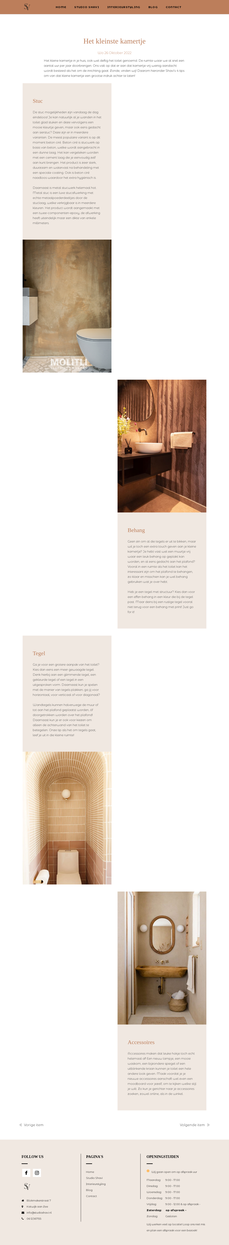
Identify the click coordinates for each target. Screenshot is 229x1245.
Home (61, 7)
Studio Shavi (86, 7)
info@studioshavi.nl (39, 1212)
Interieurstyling (123, 7)
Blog (153, 7)
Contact (173, 7)
